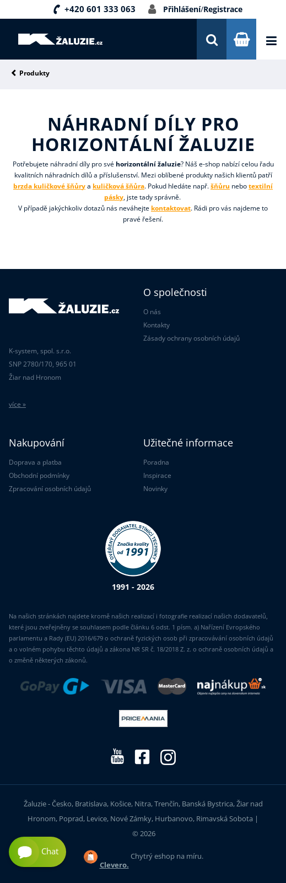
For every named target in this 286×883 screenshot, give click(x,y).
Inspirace (157, 475)
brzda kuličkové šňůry (49, 186)
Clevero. (114, 865)
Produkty (34, 73)
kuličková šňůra (118, 186)
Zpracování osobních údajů (50, 488)
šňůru (220, 186)
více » (17, 404)
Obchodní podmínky (39, 475)
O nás (152, 311)
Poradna (156, 462)
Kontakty (156, 325)
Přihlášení (182, 9)
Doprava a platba (35, 462)
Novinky (155, 488)
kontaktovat (171, 208)
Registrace (222, 9)
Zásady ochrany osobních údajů (191, 338)
